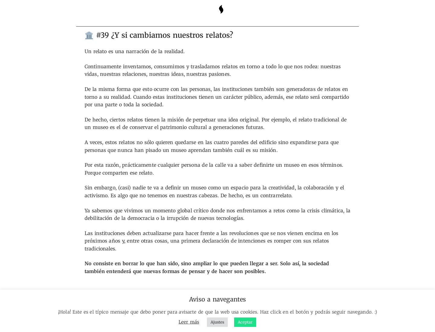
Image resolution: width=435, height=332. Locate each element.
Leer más (189, 322)
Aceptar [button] (245, 322)
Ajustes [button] (217, 322)
